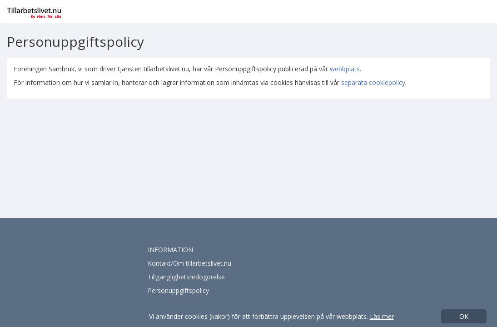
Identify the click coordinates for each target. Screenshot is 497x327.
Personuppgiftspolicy (178, 290)
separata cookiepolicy (373, 82)
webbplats (345, 68)
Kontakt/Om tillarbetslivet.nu (189, 263)
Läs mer (382, 316)
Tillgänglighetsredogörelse (186, 276)
